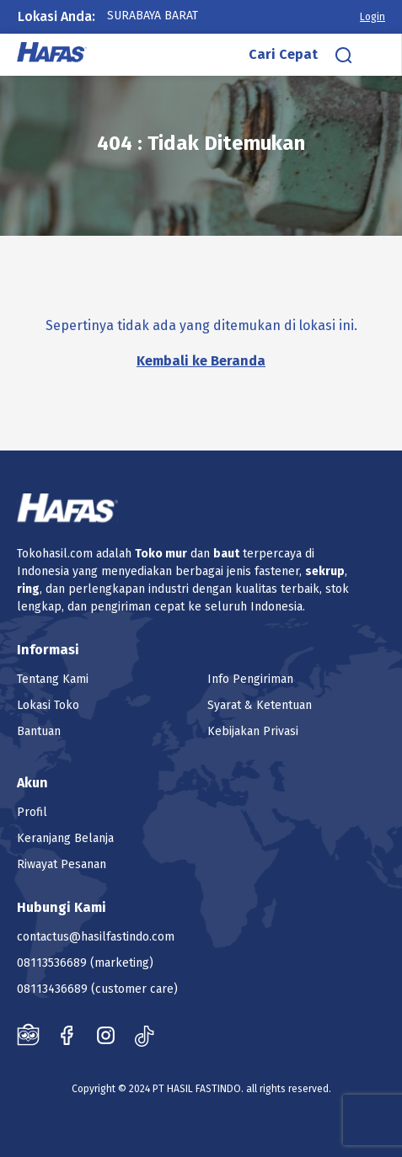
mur (176, 554)
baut (226, 554)
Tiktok (144, 1035)
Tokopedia (28, 1035)
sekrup (325, 571)
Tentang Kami (52, 679)
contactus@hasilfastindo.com (95, 937)
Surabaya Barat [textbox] (152, 15)
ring (28, 589)
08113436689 (52, 989)
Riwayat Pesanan (61, 864)
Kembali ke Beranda (201, 361)
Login (372, 17)
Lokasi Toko (48, 705)
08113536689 (52, 963)
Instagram (105, 1035)
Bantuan (39, 731)
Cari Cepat (283, 54)
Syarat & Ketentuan (259, 705)
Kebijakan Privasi (252, 731)
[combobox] (169, 16)
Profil (32, 812)
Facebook (67, 1035)
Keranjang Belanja (65, 838)
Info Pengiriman (250, 679)
